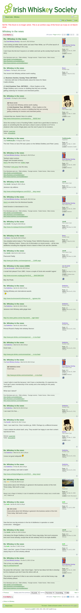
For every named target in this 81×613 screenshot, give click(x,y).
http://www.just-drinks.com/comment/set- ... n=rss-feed (22, 354)
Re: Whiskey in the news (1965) (17, 266)
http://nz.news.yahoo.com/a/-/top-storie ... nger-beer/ (21, 318)
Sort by (47, 592)
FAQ (63, 20)
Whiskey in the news (13, 31)
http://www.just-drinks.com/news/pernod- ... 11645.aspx (22, 260)
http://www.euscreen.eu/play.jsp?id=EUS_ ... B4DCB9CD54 (24, 275)
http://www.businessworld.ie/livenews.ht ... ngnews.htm (22, 298)
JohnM (8, 184)
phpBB (33, 609)
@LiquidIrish (11, 133)
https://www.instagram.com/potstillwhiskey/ (16, 63)
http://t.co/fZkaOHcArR (11, 565)
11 (77, 34)
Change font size (75, 16)
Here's (6, 162)
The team (44, 605)
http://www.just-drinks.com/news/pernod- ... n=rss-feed (22, 337)
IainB (7, 504)
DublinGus (9, 288)
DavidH (8, 98)
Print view (72, 16)
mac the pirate (10, 268)
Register (69, 20)
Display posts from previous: (27, 592)
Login (75, 20)
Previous (6, 592)
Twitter (23, 162)
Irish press (14, 167)
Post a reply (8, 34)
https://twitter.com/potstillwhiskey (13, 59)
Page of (56, 34)
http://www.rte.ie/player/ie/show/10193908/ (18, 227)
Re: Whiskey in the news (15, 39)
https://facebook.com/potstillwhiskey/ (14, 61)
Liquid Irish (12, 131)
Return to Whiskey (9, 601)
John (7, 481)
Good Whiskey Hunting (12, 41)
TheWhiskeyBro (10, 140)
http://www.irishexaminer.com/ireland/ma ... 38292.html (22, 118)
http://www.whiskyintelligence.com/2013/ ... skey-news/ (22, 191)
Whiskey (16, 17)
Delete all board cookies (55, 605)
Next (76, 592)
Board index (9, 17)
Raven (8, 70)
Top (76, 64)
